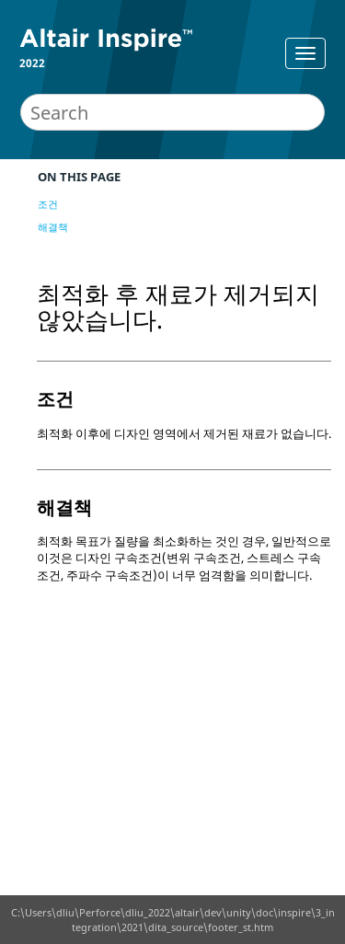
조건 (48, 204)
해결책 (53, 227)
